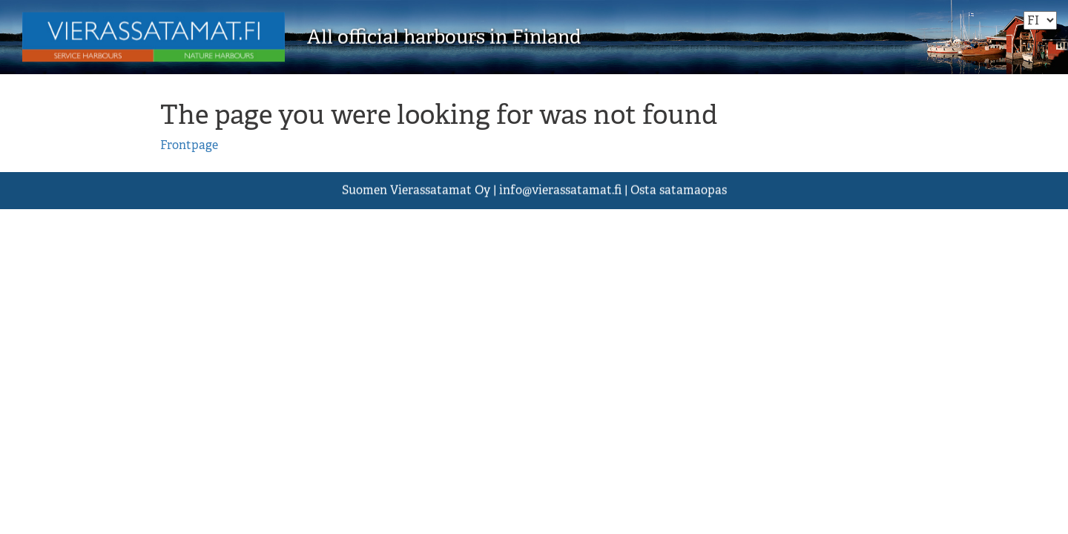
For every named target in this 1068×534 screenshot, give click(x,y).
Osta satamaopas (678, 190)
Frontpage (189, 145)
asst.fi (560, 190)
